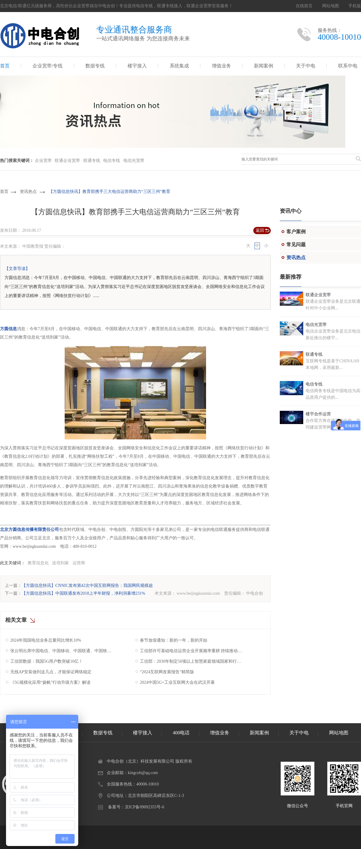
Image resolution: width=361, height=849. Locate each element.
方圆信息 (8, 329)
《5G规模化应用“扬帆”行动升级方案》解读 (50, 682)
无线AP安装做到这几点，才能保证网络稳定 (50, 672)
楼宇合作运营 (318, 414)
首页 (5, 65)
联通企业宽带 (67, 160)
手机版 (354, 6)
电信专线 (111, 160)
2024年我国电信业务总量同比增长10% (45, 640)
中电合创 (254, 593)
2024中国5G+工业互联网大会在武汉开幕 (177, 682)
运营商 (79, 563)
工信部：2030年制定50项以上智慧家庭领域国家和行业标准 (192, 661)
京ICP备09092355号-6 (144, 807)
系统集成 (179, 65)
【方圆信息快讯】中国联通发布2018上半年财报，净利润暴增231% (83, 593)
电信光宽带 (133, 160)
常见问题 (296, 244)
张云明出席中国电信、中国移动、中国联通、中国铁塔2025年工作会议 (62, 651)
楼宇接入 (137, 65)
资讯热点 (28, 191)
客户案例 (296, 231)
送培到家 (60, 563)
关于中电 (305, 65)
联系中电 (347, 65)
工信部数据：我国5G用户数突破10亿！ (46, 661)
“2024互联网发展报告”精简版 (167, 672)
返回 (260, 230)
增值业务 (221, 65)
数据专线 (95, 65)
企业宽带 (43, 160)
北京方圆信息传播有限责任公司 (29, 529)
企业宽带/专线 (47, 65)
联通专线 (91, 160)
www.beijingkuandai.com (198, 593)
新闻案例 (263, 65)
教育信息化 (38, 563)
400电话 (181, 732)
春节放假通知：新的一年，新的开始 (173, 640)
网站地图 (330, 6)
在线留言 (304, 6)
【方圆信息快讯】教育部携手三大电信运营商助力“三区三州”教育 (109, 191)
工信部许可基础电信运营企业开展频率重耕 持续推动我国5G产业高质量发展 (192, 651)
